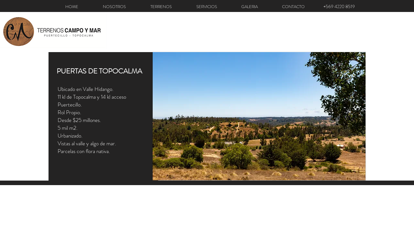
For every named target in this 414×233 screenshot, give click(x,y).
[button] (259, 116)
